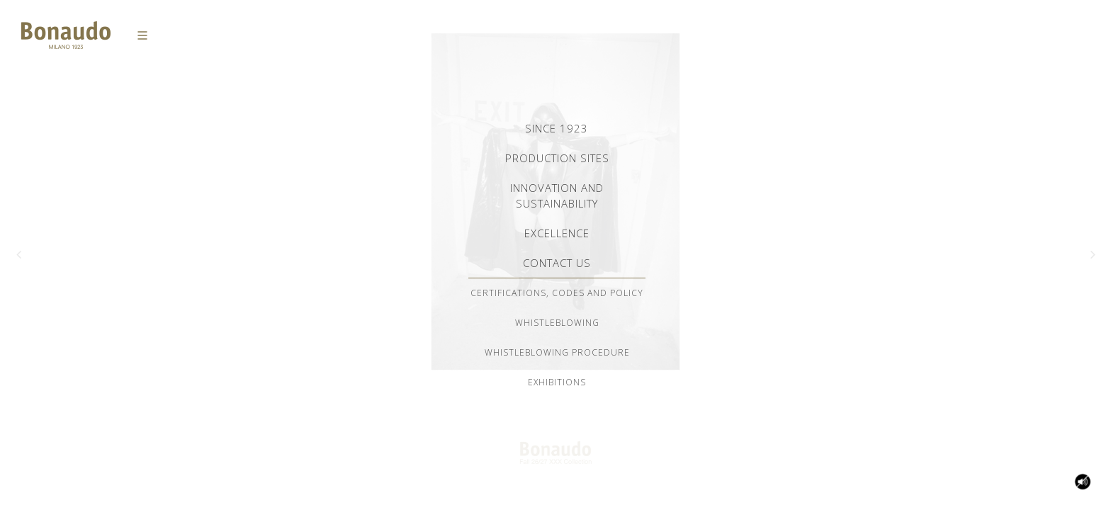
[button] (18, 255)
